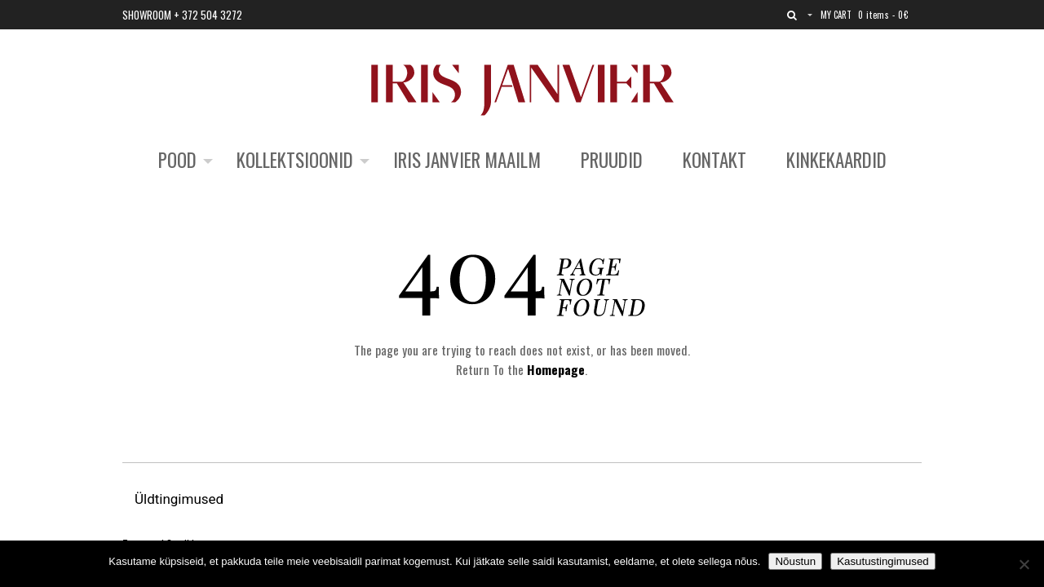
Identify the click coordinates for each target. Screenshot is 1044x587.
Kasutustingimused (883, 561)
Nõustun (795, 561)
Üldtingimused (181, 499)
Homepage (556, 369)
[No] (1023, 564)
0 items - (883, 14)
